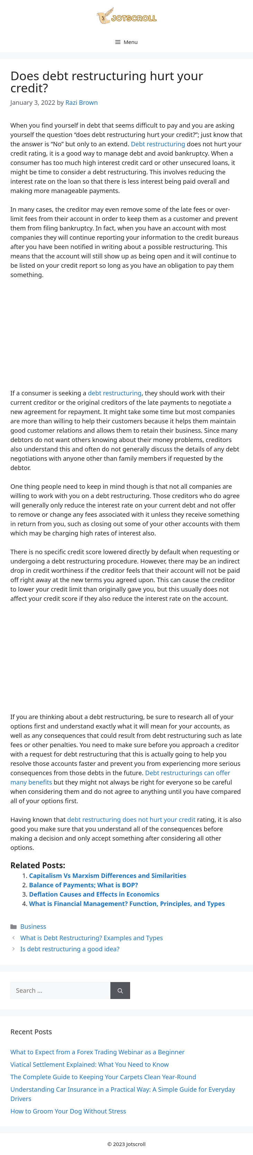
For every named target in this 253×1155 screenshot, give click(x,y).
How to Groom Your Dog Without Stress (68, 1111)
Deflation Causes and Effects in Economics (94, 894)
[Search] (120, 990)
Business (33, 926)
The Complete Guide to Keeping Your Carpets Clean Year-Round (103, 1077)
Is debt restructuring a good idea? (69, 949)
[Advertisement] (126, 337)
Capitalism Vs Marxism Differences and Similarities (107, 875)
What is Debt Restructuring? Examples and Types (91, 938)
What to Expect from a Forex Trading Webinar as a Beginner (97, 1052)
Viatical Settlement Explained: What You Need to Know (89, 1064)
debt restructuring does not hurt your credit (131, 819)
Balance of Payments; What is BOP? (83, 885)
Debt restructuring (158, 144)
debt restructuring (115, 393)
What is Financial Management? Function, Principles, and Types (127, 903)
